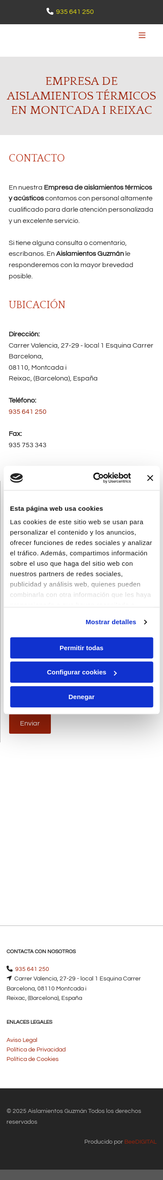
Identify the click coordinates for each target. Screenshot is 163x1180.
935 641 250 (75, 11)
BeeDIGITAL (140, 1142)
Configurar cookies (82, 672)
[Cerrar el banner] (150, 478)
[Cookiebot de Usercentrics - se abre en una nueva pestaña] (97, 478)
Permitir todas (81, 647)
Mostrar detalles (111, 621)
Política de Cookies (33, 1059)
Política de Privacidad (36, 1050)
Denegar (81, 696)
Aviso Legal (22, 1040)
